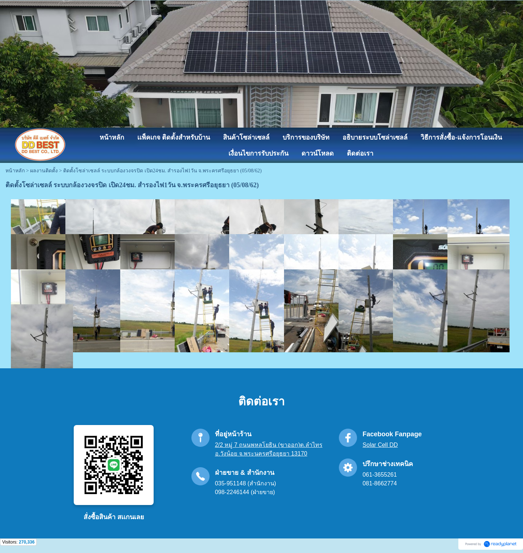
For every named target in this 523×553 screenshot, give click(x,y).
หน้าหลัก (15, 170)
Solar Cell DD (380, 445)
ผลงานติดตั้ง (44, 170)
